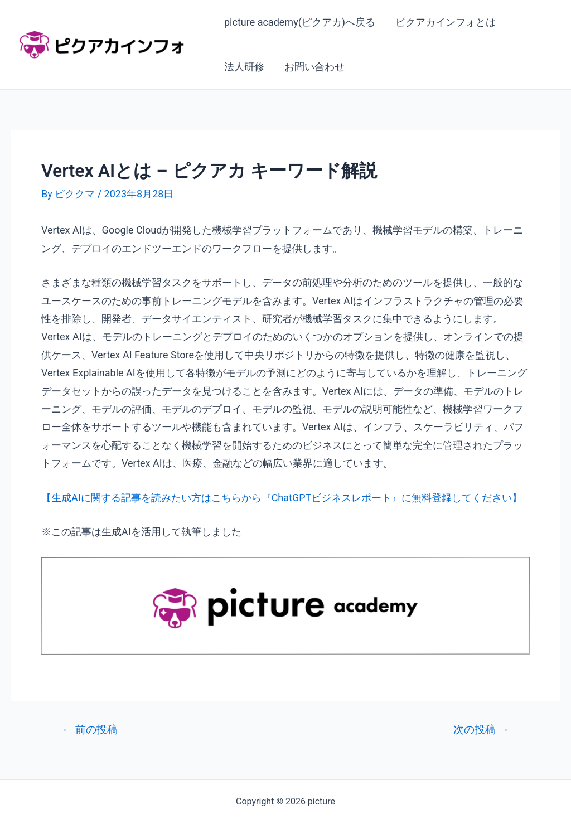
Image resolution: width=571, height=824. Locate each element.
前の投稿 (90, 729)
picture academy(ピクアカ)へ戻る (299, 22)
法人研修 (244, 66)
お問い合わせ (314, 66)
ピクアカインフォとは (445, 22)
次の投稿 (481, 729)
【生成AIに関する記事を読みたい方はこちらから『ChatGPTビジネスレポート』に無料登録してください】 (281, 497)
